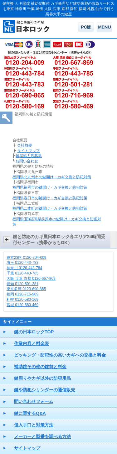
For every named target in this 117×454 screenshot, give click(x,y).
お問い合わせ (27, 161)
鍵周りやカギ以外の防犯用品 (42, 378)
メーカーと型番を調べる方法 (42, 436)
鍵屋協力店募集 (29, 156)
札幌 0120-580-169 (22, 299)
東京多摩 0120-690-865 (26, 289)
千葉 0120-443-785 (22, 273)
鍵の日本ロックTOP (34, 331)
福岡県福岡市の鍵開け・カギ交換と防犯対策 (49, 187)
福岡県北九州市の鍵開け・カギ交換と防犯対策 (51, 177)
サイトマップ (28, 151)
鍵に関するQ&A (30, 413)
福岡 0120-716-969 (22, 294)
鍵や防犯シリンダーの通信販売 (44, 389)
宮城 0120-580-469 (22, 305)
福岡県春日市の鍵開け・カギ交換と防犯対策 (49, 198)
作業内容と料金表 (31, 343)
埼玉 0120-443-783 (22, 262)
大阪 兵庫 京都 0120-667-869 (31, 278)
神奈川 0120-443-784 (24, 268)
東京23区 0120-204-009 (26, 257)
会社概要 (24, 145)
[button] (58, 239)
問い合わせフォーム (33, 401)
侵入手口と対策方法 (33, 424)
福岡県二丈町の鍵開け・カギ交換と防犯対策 (49, 208)
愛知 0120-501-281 (22, 284)
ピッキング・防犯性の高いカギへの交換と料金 (60, 354)
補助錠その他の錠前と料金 (40, 366)
